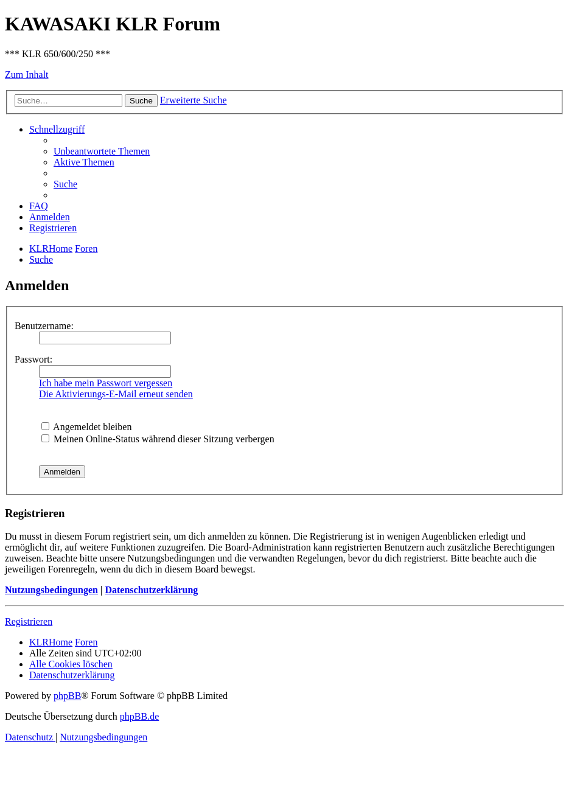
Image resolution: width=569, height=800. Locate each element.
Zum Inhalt (27, 74)
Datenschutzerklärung (151, 590)
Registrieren (28, 621)
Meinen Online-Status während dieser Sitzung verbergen (157, 439)
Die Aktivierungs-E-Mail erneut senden (116, 394)
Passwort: (33, 359)
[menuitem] (102, 151)
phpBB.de (139, 716)
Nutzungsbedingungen (51, 590)
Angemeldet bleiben (86, 427)
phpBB (67, 695)
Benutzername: (44, 326)
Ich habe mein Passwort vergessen (105, 383)
